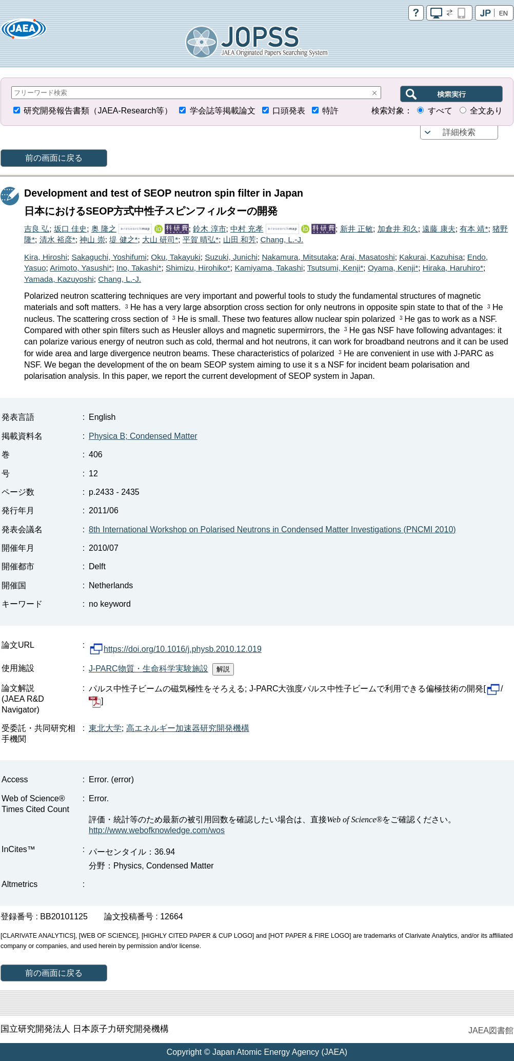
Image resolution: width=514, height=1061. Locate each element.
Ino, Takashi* (139, 267)
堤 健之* (123, 239)
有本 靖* (474, 228)
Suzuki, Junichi (231, 257)
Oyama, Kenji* (393, 267)
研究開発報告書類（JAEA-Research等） (98, 110)
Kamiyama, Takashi (268, 267)
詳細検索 (459, 132)
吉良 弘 (36, 228)
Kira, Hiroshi (45, 257)
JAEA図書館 (490, 1030)
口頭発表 (288, 110)
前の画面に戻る (54, 157)
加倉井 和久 (398, 228)
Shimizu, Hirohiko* (198, 267)
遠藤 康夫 (438, 228)
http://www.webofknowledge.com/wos (157, 830)
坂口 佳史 (70, 228)
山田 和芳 (239, 239)
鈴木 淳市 (209, 228)
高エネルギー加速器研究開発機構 (187, 728)
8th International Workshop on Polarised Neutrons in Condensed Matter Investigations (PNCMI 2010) (272, 529)
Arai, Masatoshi (368, 257)
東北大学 (105, 728)
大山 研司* (160, 239)
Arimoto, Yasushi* (81, 267)
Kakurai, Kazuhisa (431, 257)
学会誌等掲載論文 (222, 110)
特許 (330, 110)
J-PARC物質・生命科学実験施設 (148, 668)
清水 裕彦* (57, 239)
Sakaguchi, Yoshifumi (108, 257)
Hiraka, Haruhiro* (453, 267)
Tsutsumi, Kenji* (335, 267)
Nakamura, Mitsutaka (299, 257)
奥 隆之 (103, 228)
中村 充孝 (246, 228)
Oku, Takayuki (175, 257)
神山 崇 (92, 239)
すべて (440, 110)
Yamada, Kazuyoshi (59, 279)
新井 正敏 (356, 228)
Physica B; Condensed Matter (143, 436)
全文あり (486, 110)
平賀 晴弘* (201, 239)
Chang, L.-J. (282, 239)
